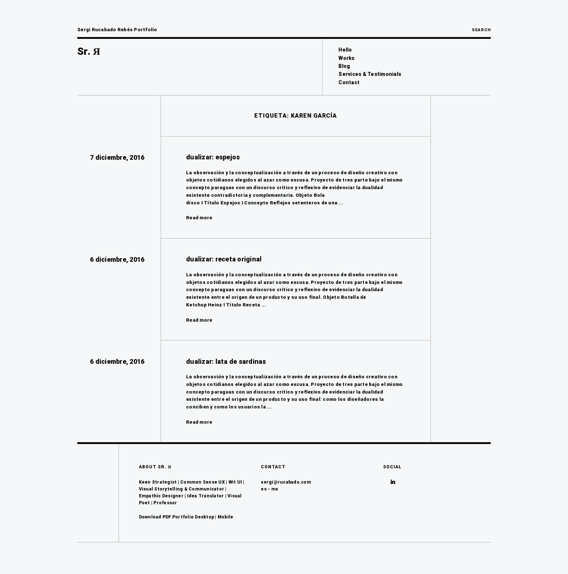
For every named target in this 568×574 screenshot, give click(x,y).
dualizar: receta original (224, 259)
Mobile (226, 517)
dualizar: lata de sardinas (226, 361)
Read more (199, 217)
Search (481, 30)
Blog (344, 66)
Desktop (204, 517)
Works (346, 58)
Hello (345, 50)
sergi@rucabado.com (286, 482)
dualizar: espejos (213, 157)
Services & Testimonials (369, 74)
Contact (348, 82)
